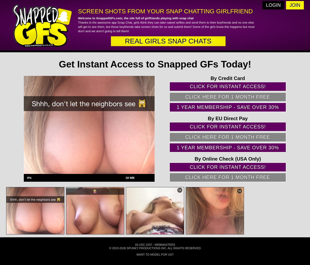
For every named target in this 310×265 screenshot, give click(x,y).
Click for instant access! (228, 86)
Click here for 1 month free (227, 97)
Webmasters (165, 244)
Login (273, 5)
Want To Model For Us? (155, 254)
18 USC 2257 (143, 244)
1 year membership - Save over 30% (228, 107)
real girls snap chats (168, 41)
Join (294, 5)
